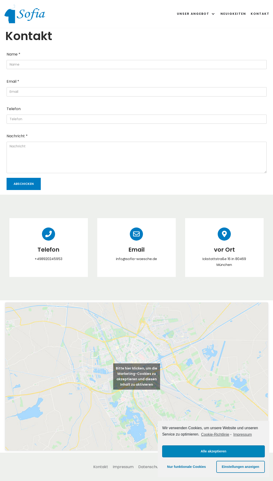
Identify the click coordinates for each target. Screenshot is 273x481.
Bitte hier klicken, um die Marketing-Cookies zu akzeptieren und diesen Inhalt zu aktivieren (136, 376)
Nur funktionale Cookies (186, 467)
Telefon (14, 109)
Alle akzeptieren (213, 451)
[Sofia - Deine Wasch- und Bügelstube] (26, 14)
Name (13, 54)
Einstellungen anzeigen (240, 467)
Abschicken (24, 184)
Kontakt (260, 13)
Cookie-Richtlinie (215, 434)
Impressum (123, 467)
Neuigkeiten (233, 13)
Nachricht (17, 136)
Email (13, 81)
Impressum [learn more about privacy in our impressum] (242, 434)
